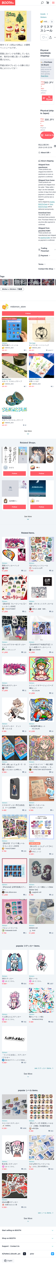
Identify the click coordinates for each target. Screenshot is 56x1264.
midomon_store (18, 306)
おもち (11, 467)
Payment (44, 256)
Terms (40, 264)
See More (28, 518)
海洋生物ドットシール (10, 345)
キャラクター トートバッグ (39, 345)
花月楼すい (13, 501)
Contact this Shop (45, 269)
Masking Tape (6, 379)
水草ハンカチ (34, 381)
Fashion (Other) (34, 379)
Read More (44, 76)
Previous (4, 26)
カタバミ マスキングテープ (12, 381)
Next (27, 26)
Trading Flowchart (45, 249)
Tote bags (32, 343)
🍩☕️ (38, 467)
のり (37, 501)
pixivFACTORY (45, 238)
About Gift (45, 153)
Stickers (43, 17)
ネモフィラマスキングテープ (12, 420)
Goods (42, 14)
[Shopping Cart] (47, 2)
